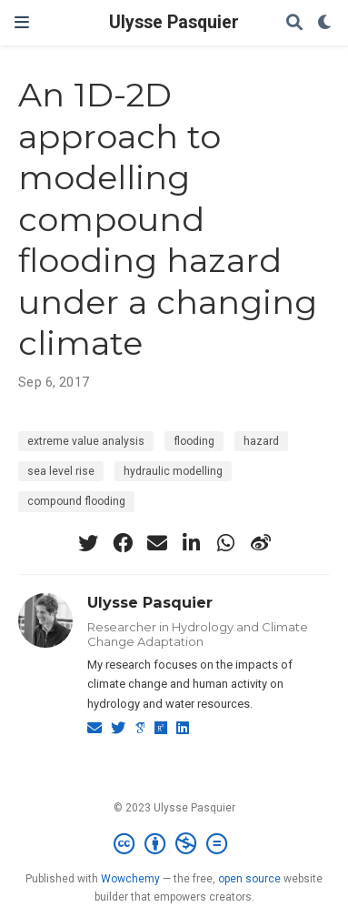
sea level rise (60, 471)
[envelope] (157, 543)
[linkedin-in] (191, 543)
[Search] (294, 23)
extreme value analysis (85, 441)
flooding (194, 441)
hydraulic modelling (173, 471)
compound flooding (76, 501)
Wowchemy (130, 878)
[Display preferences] (325, 23)
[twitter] (88, 543)
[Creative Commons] (174, 844)
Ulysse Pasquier (174, 22)
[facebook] (122, 543)
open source (249, 878)
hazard (261, 441)
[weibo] (260, 543)
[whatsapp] (226, 543)
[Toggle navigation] (22, 22)
